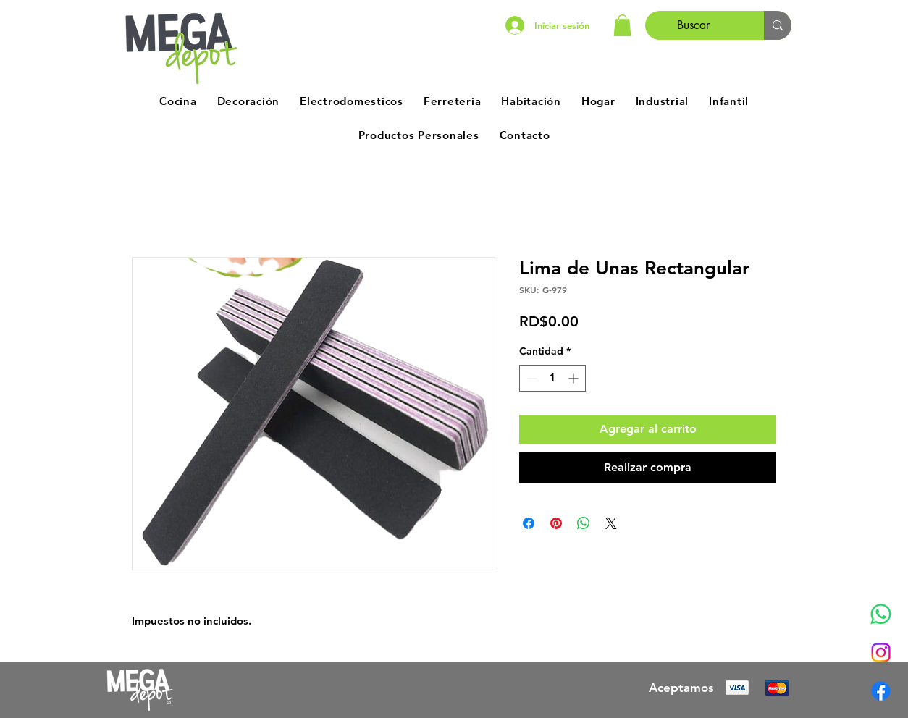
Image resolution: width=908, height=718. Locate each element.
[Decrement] (530, 378)
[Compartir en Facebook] (528, 523)
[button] (622, 25)
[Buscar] (693, 25)
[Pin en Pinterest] (556, 523)
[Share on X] (611, 523)
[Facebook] (881, 691)
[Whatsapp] (881, 614)
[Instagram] (881, 652)
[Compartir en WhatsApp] (583, 523)
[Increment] (575, 378)
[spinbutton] (552, 378)
